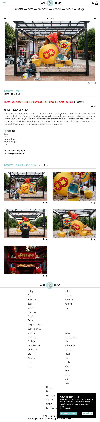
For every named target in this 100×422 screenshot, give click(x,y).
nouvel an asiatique (10, 142)
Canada (67, 353)
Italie (66, 378)
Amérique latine (70, 337)
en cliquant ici (79, 102)
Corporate (68, 295)
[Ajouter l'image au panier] (89, 83)
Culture (31, 308)
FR (92, 106)
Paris (30, 362)
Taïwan (67, 366)
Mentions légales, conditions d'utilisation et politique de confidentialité (50, 418)
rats (5, 144)
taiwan (6, 134)
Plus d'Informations (66, 408)
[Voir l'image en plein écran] (94, 83)
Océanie (67, 349)
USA (66, 358)
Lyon (30, 366)
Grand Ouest (32, 337)
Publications (43, 9)
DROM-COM (32, 349)
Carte (30, 9)
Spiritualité (32, 312)
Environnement (34, 299)
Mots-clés (11, 131)
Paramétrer (87, 413)
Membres (19, 9)
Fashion (31, 320)
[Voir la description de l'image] (92, 83)
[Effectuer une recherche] (93, 3)
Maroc (67, 370)
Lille (29, 353)
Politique (31, 291)
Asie (66, 341)
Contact (69, 9)
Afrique (67, 333)
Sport (30, 303)
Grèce (67, 383)
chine (6, 136)
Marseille (31, 358)
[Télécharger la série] (44, 165)
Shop (66, 308)
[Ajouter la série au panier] (48, 165)
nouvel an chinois (9, 139)
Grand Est (31, 333)
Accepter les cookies (68, 413)
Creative (31, 316)
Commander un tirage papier (16, 151)
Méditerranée (70, 345)
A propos (57, 9)
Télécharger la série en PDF (15, 154)
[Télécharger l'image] (86, 83)
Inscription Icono (52, 408)
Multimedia (69, 299)
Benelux (67, 362)
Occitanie (31, 341)
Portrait (67, 291)
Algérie (67, 374)
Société (31, 295)
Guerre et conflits (34, 328)
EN (95, 106)
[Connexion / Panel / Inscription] (96, 3)
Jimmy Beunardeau (12, 94)
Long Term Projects (35, 324)
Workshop (68, 303)
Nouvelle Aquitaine (35, 345)
